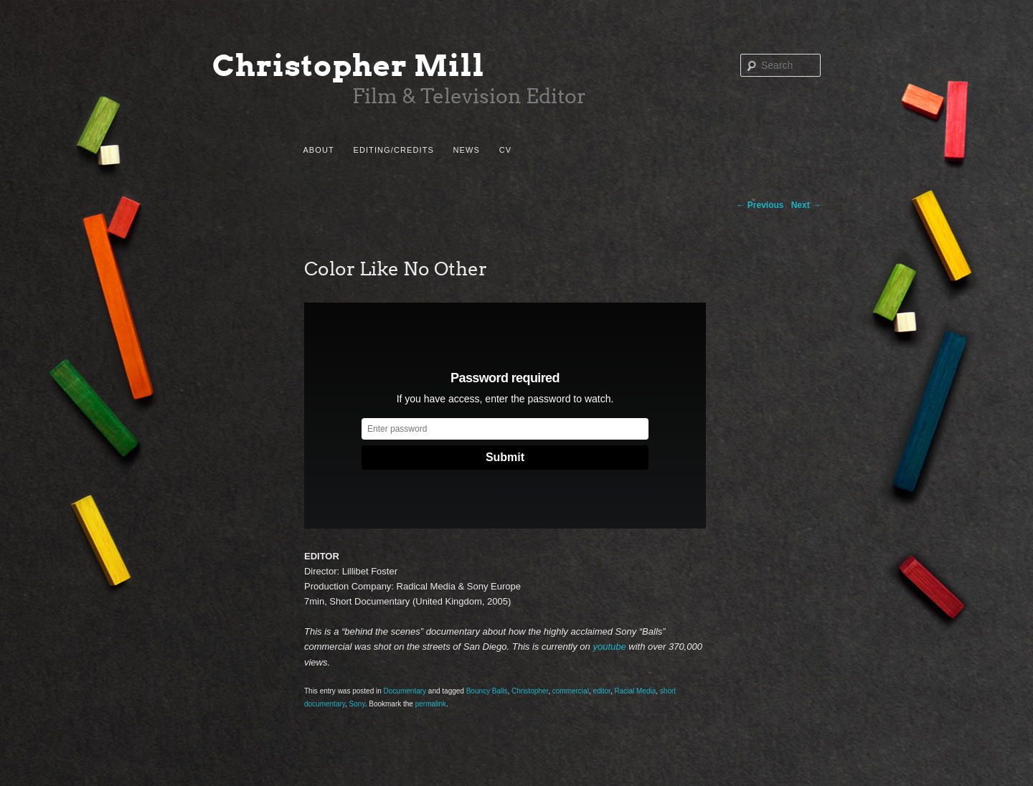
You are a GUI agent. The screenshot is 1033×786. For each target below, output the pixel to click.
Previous (760, 205)
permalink (430, 704)
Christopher (529, 691)
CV (505, 150)
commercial (570, 691)
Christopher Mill (348, 65)
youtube (609, 646)
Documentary (405, 691)
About (318, 150)
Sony (357, 704)
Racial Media (635, 691)
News (466, 150)
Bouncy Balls (487, 691)
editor (601, 691)
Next (806, 205)
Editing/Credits (393, 150)
